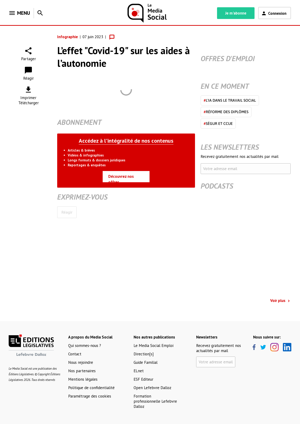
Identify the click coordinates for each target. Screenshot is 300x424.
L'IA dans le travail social (230, 100)
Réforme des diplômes (226, 112)
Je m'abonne (235, 13)
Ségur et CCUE (218, 123)
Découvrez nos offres (121, 178)
